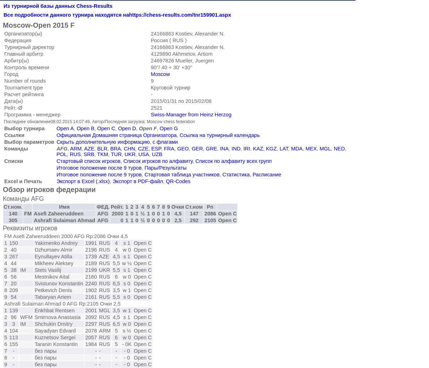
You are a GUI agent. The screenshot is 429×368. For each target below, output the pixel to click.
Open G (169, 128)
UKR (130, 154)
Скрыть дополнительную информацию (103, 142)
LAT (284, 149)
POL (61, 154)
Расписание (267, 174)
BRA (115, 149)
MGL (325, 149)
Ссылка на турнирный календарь (220, 135)
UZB (157, 154)
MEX (311, 149)
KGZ (271, 149)
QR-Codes (178, 181)
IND (236, 149)
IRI (246, 149)
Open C (106, 128)
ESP (156, 149)
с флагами (165, 142)
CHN (129, 149)
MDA (297, 149)
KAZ (258, 149)
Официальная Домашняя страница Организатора (116, 135)
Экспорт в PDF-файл (137, 181)
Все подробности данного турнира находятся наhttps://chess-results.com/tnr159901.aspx (117, 15)
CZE (143, 149)
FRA (169, 149)
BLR (102, 149)
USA (143, 154)
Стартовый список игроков (88, 161)
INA (224, 149)
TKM (102, 154)
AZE (89, 149)
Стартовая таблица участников (181, 174)
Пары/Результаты (165, 168)
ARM (76, 149)
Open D (127, 128)
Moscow (160, 74)
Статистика (236, 174)
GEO (183, 149)
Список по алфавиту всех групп (234, 161)
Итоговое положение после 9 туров (99, 168)
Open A (65, 128)
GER (197, 149)
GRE (211, 149)
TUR (116, 154)
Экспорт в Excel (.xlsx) (83, 181)
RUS (75, 154)
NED (339, 149)
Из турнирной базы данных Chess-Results (58, 6)
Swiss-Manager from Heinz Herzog (191, 114)
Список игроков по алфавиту (158, 161)
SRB (89, 154)
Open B (85, 128)
